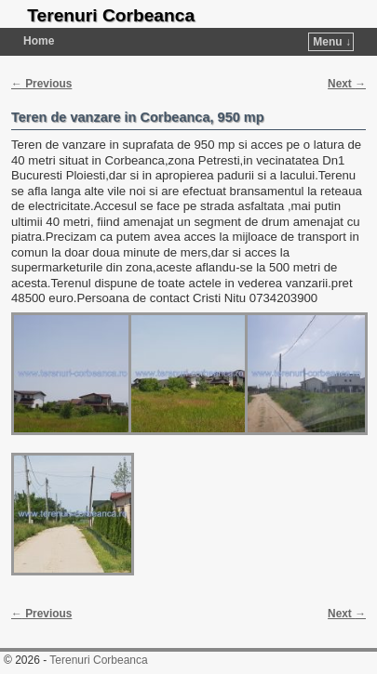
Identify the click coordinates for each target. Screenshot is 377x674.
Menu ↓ (332, 41)
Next (347, 83)
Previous (41, 83)
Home (38, 40)
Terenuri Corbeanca (111, 15)
